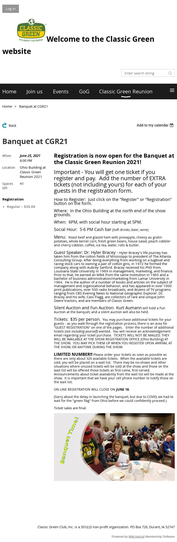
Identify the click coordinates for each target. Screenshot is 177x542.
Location (8, 167)
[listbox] (156, 125)
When (6, 155)
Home (7, 106)
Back (12, 125)
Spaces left (7, 185)
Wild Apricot (137, 536)
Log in (10, 8)
